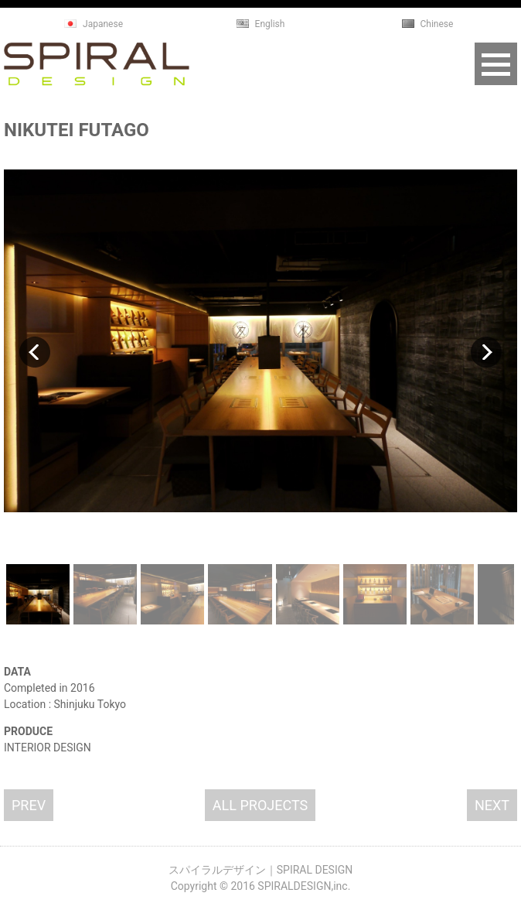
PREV (29, 805)
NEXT (492, 805)
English (270, 24)
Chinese (437, 24)
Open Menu (496, 64)
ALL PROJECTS (260, 805)
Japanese (103, 24)
